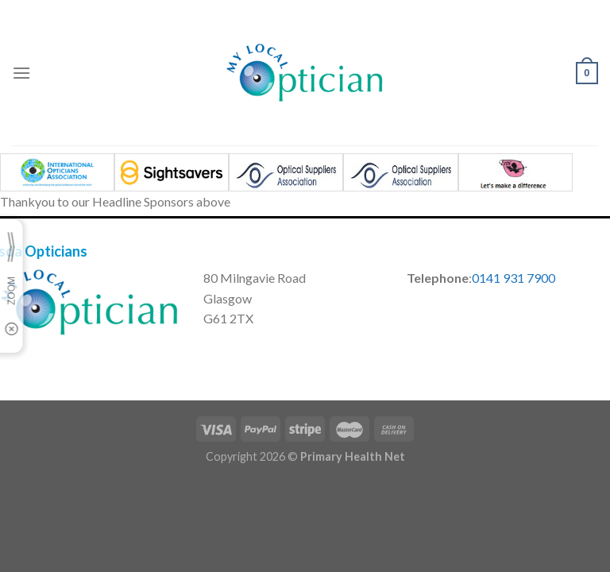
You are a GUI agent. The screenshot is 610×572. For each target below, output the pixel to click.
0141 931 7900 (513, 277)
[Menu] (21, 72)
